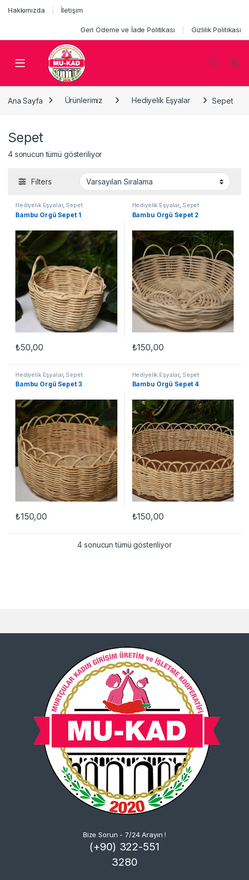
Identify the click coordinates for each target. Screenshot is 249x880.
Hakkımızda (26, 10)
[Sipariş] (154, 181)
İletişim (71, 10)
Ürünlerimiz (84, 100)
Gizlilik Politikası (216, 29)
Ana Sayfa (25, 100)
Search (213, 63)
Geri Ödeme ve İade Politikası (127, 29)
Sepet (74, 205)
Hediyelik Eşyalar (161, 100)
